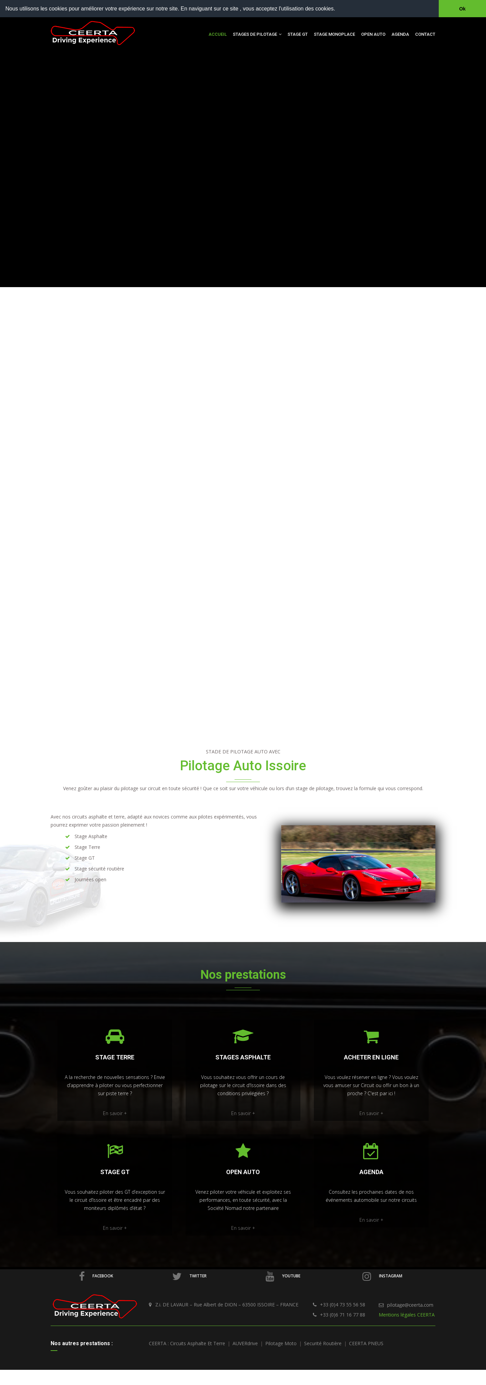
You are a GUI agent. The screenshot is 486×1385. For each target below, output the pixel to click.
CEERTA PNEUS (366, 1343)
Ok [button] (462, 8)
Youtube (283, 1276)
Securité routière (323, 1343)
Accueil (218, 34)
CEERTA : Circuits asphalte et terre (187, 1343)
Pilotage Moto (281, 1343)
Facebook (96, 1276)
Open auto (373, 34)
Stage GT (298, 34)
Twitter (189, 1276)
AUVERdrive (245, 1343)
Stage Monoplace (334, 34)
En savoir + (115, 1113)
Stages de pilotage (257, 34)
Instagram (382, 1276)
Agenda (400, 34)
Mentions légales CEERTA (407, 1314)
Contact (425, 34)
